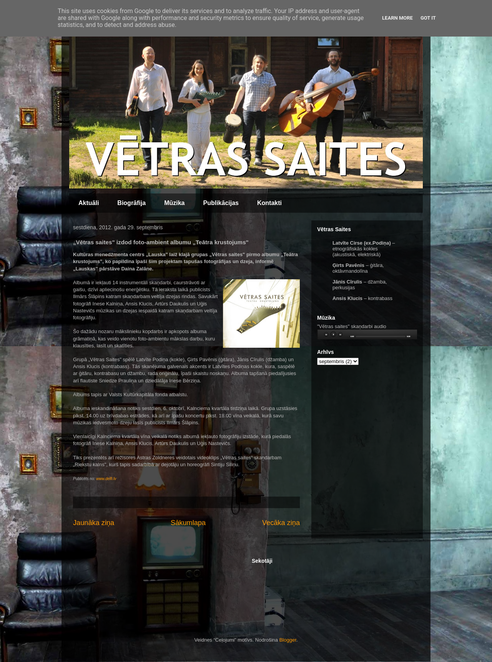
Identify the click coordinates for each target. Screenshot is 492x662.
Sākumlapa (188, 523)
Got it (428, 18)
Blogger (287, 640)
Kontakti (269, 203)
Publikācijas (221, 203)
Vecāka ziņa (281, 523)
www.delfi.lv (106, 479)
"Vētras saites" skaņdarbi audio (351, 326)
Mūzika (174, 203)
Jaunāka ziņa (93, 523)
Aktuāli (88, 203)
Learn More (397, 18)
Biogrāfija (131, 203)
